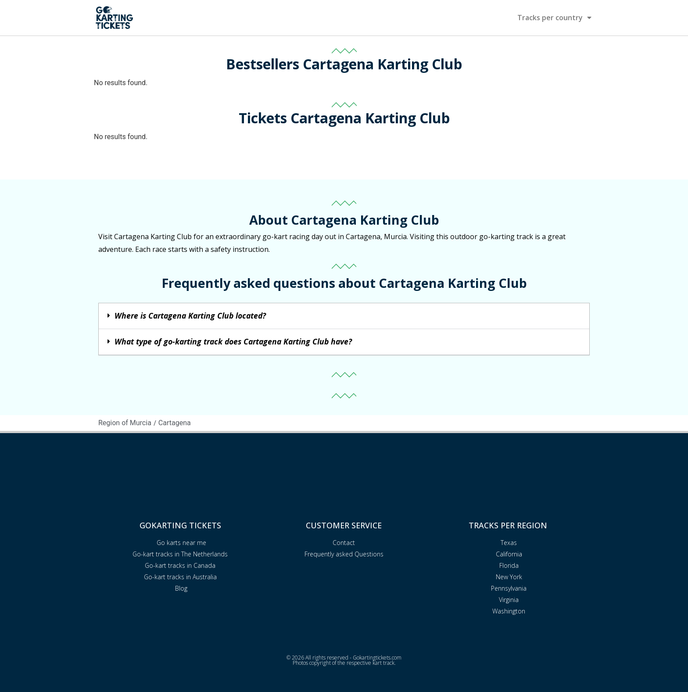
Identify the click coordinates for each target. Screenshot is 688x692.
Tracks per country (554, 17)
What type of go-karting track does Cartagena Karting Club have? (233, 341)
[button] (344, 316)
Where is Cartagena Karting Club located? (190, 315)
